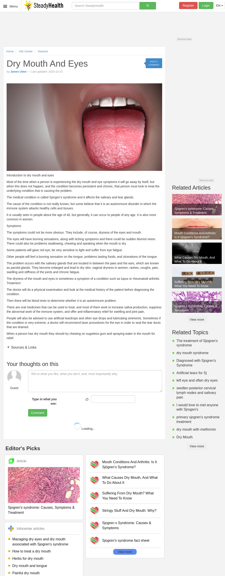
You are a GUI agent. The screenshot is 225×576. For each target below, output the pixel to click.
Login (206, 5)
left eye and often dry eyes (197, 380)
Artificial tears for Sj (191, 373)
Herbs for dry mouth (27, 558)
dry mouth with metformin (196, 429)
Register (188, 5)
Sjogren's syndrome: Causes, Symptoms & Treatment (41, 510)
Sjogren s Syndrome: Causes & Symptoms (126, 525)
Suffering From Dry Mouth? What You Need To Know (128, 495)
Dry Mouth (184, 437)
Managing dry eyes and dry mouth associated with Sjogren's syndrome (40, 541)
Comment (37, 413)
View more (125, 552)
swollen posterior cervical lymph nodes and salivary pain (196, 392)
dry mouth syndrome (192, 353)
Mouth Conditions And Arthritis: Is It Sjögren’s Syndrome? (129, 464)
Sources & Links (23, 347)
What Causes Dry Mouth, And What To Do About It (130, 480)
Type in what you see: (44, 401)
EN (219, 5)
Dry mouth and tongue (29, 566)
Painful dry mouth (26, 573)
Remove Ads (184, 39)
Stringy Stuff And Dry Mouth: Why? (129, 510)
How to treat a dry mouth (31, 551)
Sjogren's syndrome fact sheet (125, 540)
